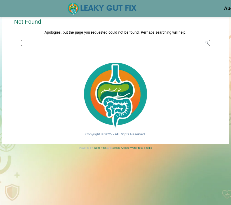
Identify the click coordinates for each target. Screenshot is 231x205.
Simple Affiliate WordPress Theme (132, 147)
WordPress (99, 147)
